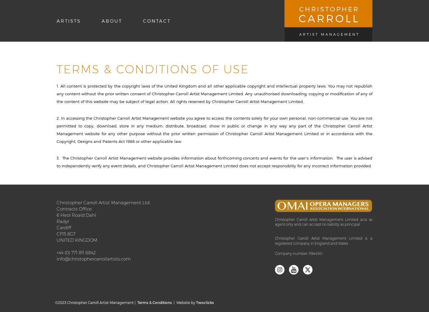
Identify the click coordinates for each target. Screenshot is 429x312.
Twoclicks (205, 302)
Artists (69, 21)
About (112, 21)
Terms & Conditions (154, 302)
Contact (157, 21)
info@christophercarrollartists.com (94, 259)
